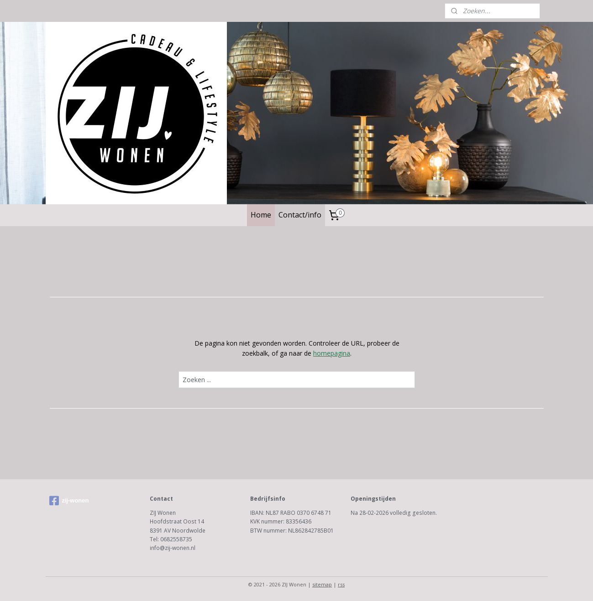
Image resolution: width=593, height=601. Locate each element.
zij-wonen (69, 500)
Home (261, 215)
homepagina (331, 353)
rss (341, 584)
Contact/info (299, 215)
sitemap (322, 584)
